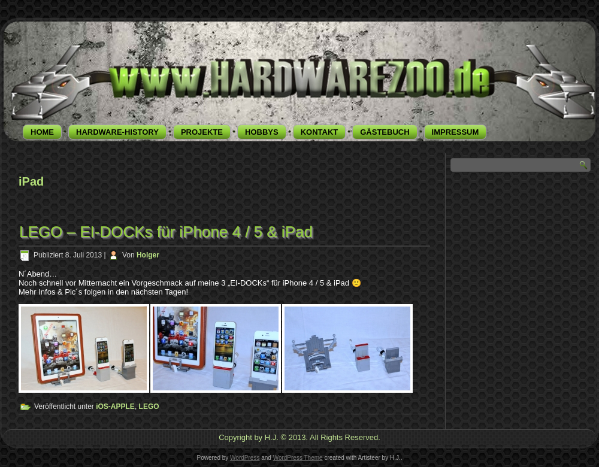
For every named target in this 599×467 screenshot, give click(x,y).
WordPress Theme (298, 457)
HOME (42, 132)
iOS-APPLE (115, 406)
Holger (148, 255)
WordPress (244, 457)
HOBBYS (262, 132)
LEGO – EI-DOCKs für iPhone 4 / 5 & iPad (166, 232)
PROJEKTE (202, 132)
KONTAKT (319, 132)
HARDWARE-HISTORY (117, 132)
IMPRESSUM (455, 132)
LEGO (149, 406)
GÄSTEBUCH (384, 132)
